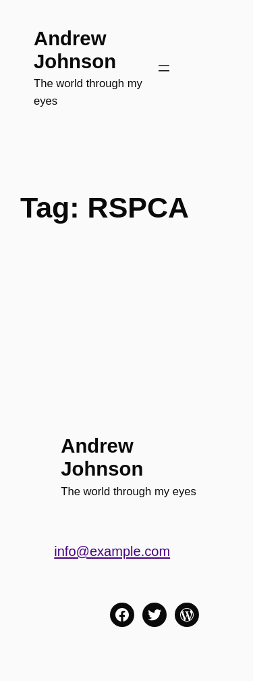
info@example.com (112, 551)
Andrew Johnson (75, 49)
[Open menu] (164, 68)
